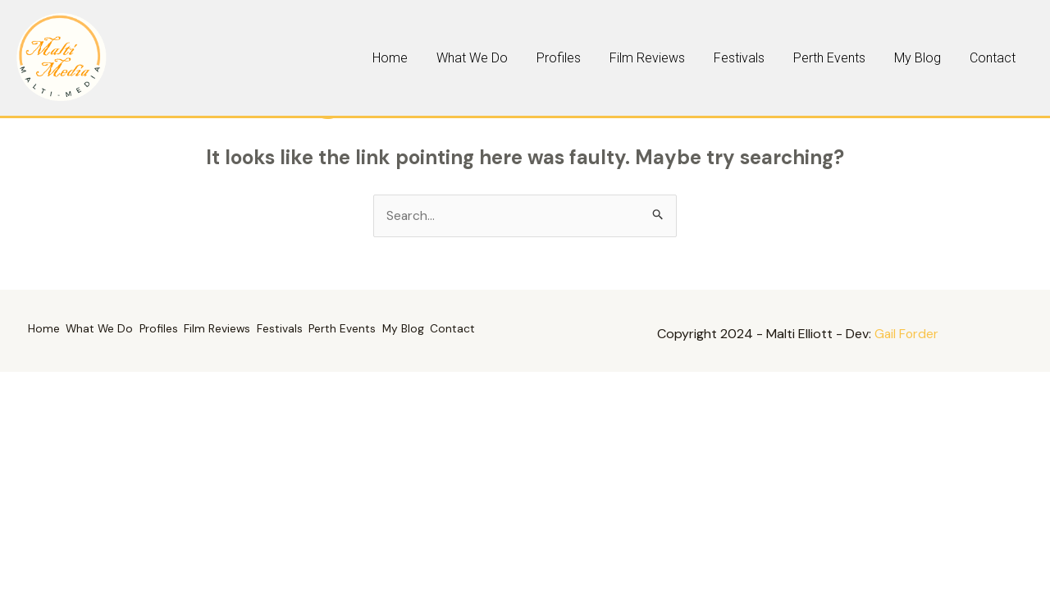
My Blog (947, 58)
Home (543, 58)
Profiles (671, 58)
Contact (1002, 58)
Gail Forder (906, 334)
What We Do (605, 58)
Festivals (810, 58)
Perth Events (880, 58)
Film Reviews (739, 58)
